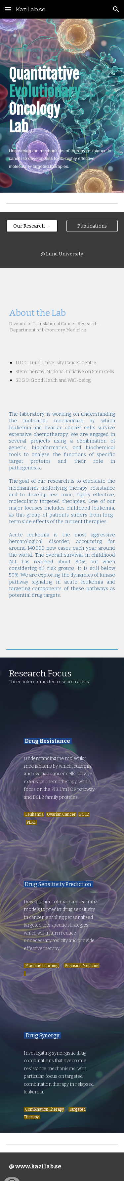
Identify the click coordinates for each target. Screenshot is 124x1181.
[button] (8, 9)
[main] (62, 106)
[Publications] (92, 226)
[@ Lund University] (62, 253)
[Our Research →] (32, 226)
